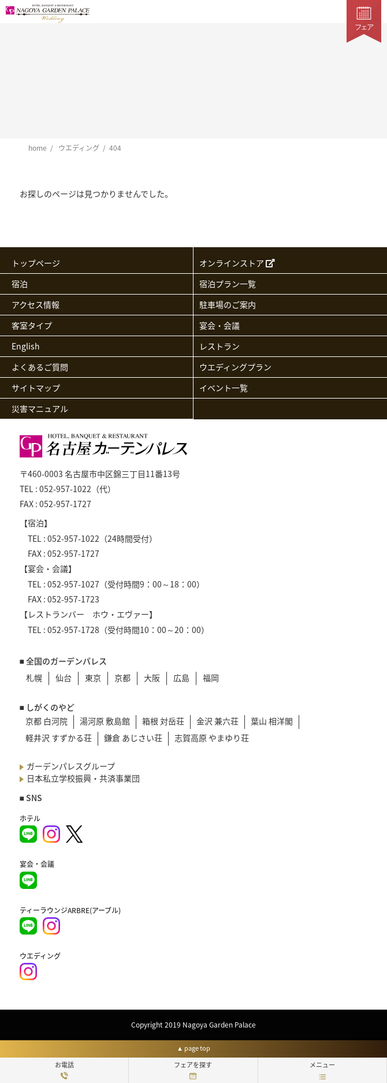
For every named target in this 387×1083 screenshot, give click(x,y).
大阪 (152, 677)
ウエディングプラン (235, 367)
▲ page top (193, 1048)
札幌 (34, 677)
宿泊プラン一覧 (227, 283)
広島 (181, 677)
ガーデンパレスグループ (67, 766)
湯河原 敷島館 (105, 721)
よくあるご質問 (40, 367)
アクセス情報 (35, 304)
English (26, 346)
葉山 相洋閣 (272, 721)
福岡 (211, 677)
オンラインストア (237, 263)
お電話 (64, 1070)
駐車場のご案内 (227, 304)
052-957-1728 (73, 629)
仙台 (63, 677)
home (37, 148)
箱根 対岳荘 (163, 721)
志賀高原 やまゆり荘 (211, 737)
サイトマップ (36, 387)
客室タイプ (32, 325)
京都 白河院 (46, 721)
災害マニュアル (40, 408)
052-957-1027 (73, 584)
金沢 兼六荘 (217, 721)
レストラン (219, 346)
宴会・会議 (219, 325)
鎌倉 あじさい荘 (133, 737)
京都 (122, 677)
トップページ (36, 263)
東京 (93, 677)
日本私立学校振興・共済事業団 (80, 778)
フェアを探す (193, 1070)
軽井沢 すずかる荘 (58, 737)
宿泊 (20, 283)
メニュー (322, 1070)
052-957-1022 (65, 488)
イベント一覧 (223, 387)
